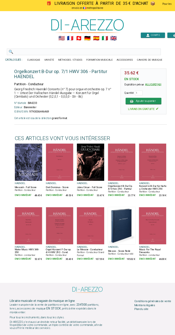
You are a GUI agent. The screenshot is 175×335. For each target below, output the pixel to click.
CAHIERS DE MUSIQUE (149, 60)
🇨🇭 (79, 38)
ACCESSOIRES (125, 60)
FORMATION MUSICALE (99, 60)
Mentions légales (144, 305)
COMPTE (153, 35)
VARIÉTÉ (49, 60)
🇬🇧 (113, 38)
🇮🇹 (105, 38)
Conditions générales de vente (152, 301)
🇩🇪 (87, 38)
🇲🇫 (70, 38)
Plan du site (141, 309)
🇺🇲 (61, 38)
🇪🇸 (96, 38)
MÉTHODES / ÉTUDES (70, 60)
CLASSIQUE (33, 60)
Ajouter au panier (143, 101)
